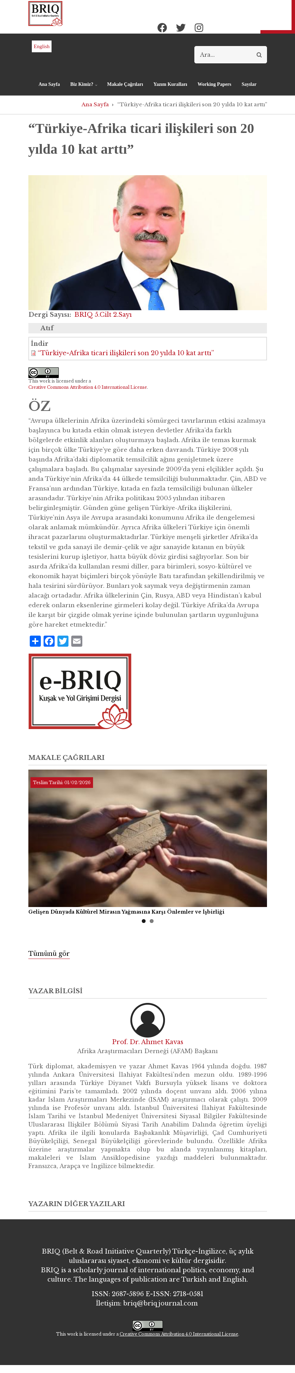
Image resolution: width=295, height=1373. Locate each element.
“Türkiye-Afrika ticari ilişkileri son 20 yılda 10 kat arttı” (126, 353)
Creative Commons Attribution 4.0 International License (87, 387)
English (42, 46)
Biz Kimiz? (82, 87)
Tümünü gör (49, 954)
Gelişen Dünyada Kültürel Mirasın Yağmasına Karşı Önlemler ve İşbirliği (126, 912)
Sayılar (249, 84)
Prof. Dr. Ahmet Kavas (147, 1042)
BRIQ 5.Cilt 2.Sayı (103, 314)
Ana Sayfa (49, 84)
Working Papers (214, 84)
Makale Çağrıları (125, 84)
